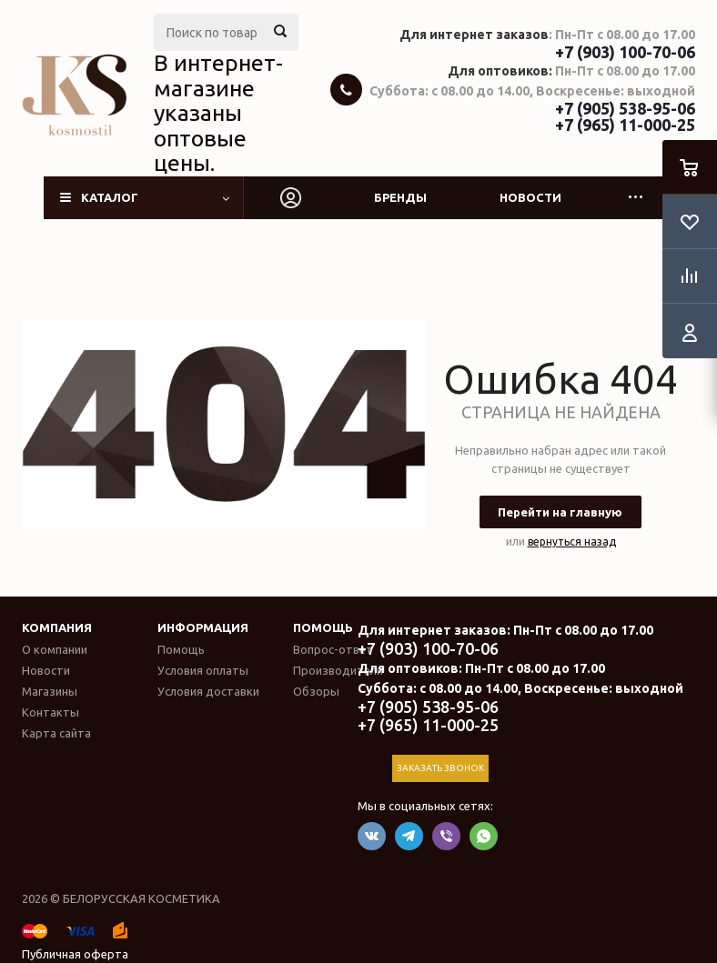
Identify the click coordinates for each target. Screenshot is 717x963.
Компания (57, 627)
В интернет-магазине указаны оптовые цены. (218, 113)
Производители (338, 670)
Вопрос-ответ (333, 649)
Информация (202, 627)
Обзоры (316, 691)
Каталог (109, 197)
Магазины (49, 691)
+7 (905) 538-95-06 (625, 108)
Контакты (50, 712)
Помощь (323, 627)
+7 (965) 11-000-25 (625, 124)
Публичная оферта (75, 954)
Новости (530, 197)
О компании (54, 649)
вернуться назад (572, 541)
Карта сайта (56, 733)
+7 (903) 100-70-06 (625, 52)
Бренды (400, 197)
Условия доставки (208, 691)
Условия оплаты (202, 670)
